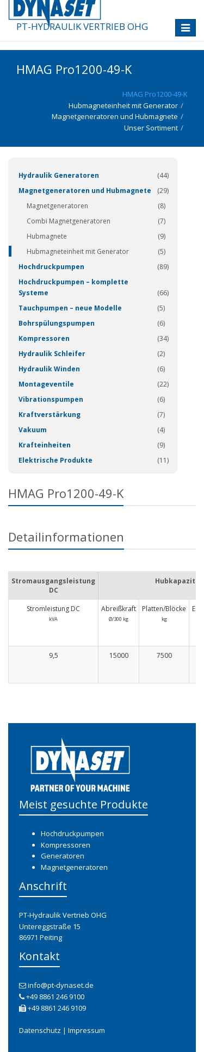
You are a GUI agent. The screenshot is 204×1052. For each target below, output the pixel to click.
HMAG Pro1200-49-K (155, 94)
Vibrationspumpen (50, 399)
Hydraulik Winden (49, 369)
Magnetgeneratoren (57, 205)
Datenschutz (40, 1030)
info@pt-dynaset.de (61, 985)
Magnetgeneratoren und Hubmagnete (115, 116)
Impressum (86, 1030)
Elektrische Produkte (55, 460)
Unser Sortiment (151, 128)
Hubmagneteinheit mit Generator (123, 105)
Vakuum (32, 429)
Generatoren (62, 856)
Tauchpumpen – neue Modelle (70, 308)
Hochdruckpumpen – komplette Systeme (73, 287)
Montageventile (46, 384)
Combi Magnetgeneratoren (68, 221)
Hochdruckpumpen (51, 266)
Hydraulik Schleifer (51, 353)
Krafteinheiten (44, 445)
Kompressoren (44, 338)
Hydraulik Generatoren (58, 175)
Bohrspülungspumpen (56, 323)
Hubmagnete (47, 236)
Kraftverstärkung (49, 414)
